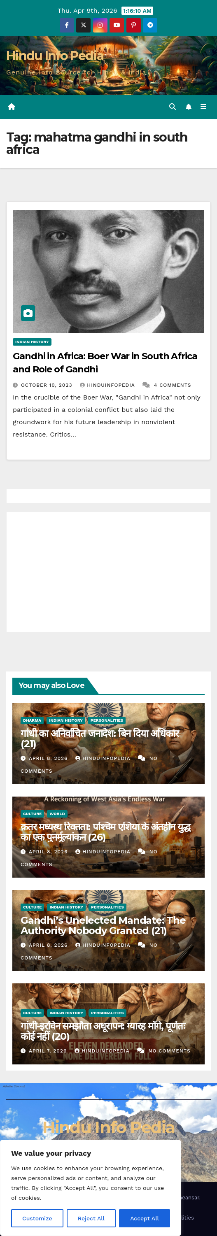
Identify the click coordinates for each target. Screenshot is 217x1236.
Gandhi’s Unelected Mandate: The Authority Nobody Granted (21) (103, 925)
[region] (90, 1188)
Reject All (91, 1218)
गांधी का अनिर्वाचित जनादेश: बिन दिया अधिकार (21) (100, 738)
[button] (172, 107)
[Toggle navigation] (203, 107)
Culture (32, 813)
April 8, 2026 (49, 758)
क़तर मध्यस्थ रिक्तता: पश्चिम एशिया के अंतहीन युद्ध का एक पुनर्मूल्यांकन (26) (105, 832)
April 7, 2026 (49, 1051)
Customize (37, 1218)
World (57, 813)
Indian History (32, 341)
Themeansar (183, 1197)
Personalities (107, 720)
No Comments (170, 1051)
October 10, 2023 (47, 385)
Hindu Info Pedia (54, 55)
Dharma (32, 720)
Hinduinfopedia (108, 385)
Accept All (144, 1218)
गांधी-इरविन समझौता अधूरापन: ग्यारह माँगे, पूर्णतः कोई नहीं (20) (103, 1031)
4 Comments (172, 385)
